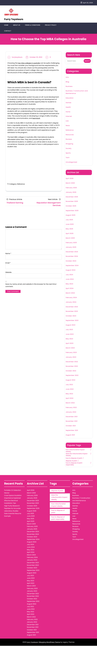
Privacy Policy (50, 25)
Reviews (69, 140)
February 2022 (71, 408)
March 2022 (70, 403)
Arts (67, 77)
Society (68, 149)
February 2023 (71, 353)
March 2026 (70, 183)
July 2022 (69, 385)
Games (68, 103)
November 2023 (72, 312)
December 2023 (72, 307)
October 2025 (71, 206)
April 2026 (69, 179)
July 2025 (69, 220)
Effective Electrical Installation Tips (11, 502)
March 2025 (70, 238)
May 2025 (69, 229)
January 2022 (71, 412)
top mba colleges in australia (29, 63)
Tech (67, 158)
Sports (68, 153)
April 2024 (69, 289)
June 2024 (70, 280)
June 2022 (70, 389)
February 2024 (71, 298)
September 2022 (72, 376)
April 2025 (69, 234)
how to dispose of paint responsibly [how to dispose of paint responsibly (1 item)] (58, 518)
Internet (69, 117)
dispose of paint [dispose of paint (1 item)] (57, 491)
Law (67, 121)
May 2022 (69, 394)
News (68, 126)
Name (8, 254)
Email (8, 263)
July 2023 (69, 330)
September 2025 (72, 211)
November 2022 (72, 367)
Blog (67, 82)
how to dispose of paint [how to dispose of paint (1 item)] (58, 512)
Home (6, 25)
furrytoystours (17, 57)
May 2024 (69, 284)
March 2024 (70, 293)
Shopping (69, 144)
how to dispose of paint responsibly (74, 464)
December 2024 (72, 252)
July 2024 (69, 275)
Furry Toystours (13, 19)
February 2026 (71, 188)
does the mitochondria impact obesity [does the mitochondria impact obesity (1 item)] (59, 497)
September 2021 (72, 431)
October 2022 (71, 371)
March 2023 (70, 348)
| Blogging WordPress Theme (49, 642)
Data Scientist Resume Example (12, 515)
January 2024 (71, 302)
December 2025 (72, 197)
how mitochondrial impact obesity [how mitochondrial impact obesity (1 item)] (58, 505)
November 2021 (71, 421)
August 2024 (70, 270)
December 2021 (72, 417)
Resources (70, 135)
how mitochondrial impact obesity (75, 451)
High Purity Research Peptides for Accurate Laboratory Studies (12, 508)
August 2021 (70, 435)
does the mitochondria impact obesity (76, 455)
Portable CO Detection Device (12, 491)
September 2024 (72, 266)
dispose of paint (71, 461)
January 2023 (71, 357)
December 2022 (72, 362)
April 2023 (69, 344)
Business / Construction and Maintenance (77, 92)
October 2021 (71, 426)
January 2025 (71, 247)
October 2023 (71, 316)
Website (8, 272)
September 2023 (72, 321)
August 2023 (70, 325)
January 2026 (71, 192)
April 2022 (69, 399)
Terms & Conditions (32, 25)
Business (69, 87)
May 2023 (69, 339)
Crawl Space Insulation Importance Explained (13, 497)
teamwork (36, 118)
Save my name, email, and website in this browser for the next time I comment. (31, 285)
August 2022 (70, 380)
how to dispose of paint (74, 458)
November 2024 (72, 257)
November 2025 (72, 202)
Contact (7, 31)
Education (70, 98)
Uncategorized (71, 162)
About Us (16, 25)
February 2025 (71, 243)
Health (68, 107)
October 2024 (71, 261)
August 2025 (70, 215)
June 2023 (70, 334)
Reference (21, 184)
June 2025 (70, 225)
